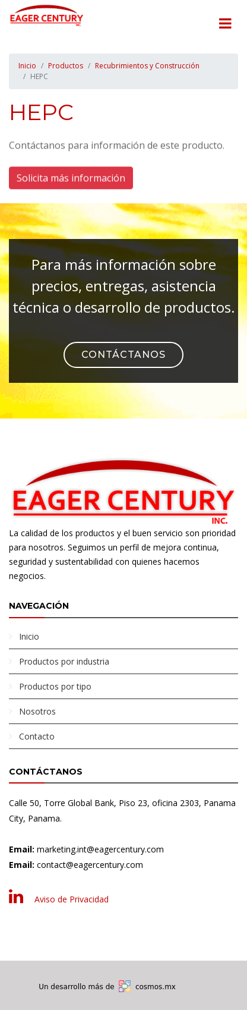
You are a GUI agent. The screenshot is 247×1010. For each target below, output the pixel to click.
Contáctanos (123, 354)
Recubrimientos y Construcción (147, 66)
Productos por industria (64, 661)
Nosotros (37, 711)
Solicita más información (71, 178)
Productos (65, 66)
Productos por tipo (55, 686)
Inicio (27, 66)
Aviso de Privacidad (71, 899)
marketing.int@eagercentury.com (100, 849)
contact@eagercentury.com (90, 864)
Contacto (37, 736)
